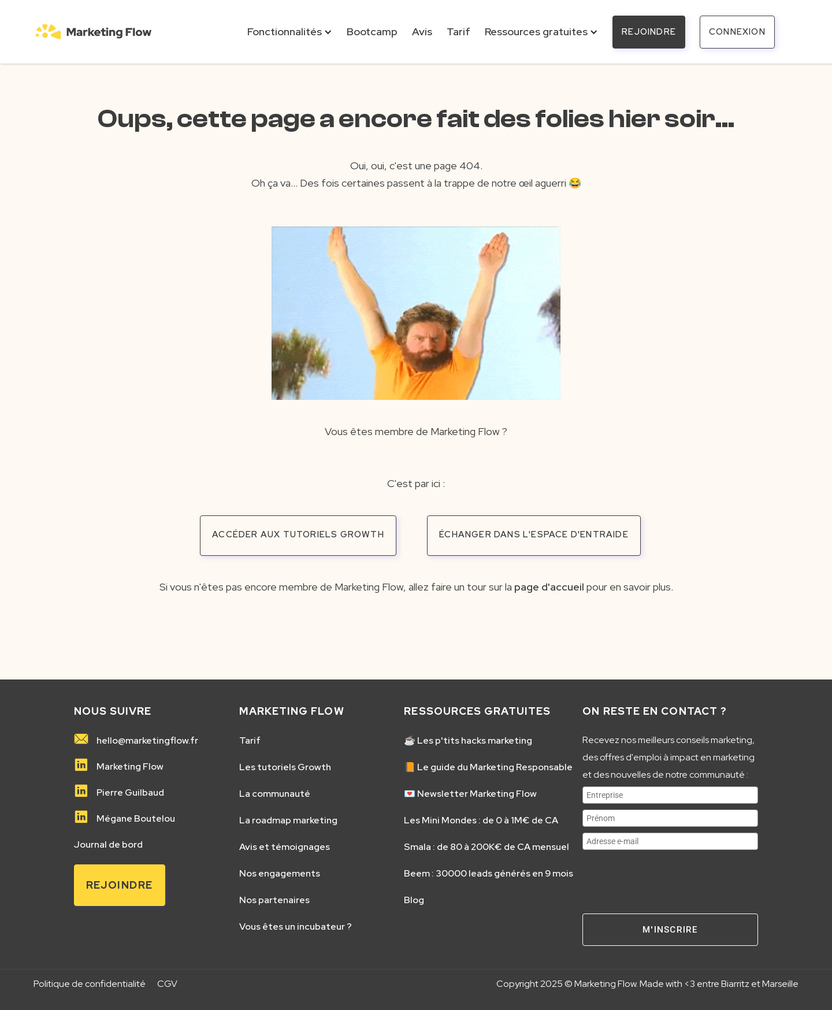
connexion (737, 32)
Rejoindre (119, 885)
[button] (289, 32)
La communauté (274, 794)
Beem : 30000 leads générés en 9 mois (488, 873)
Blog (414, 900)
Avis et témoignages (284, 847)
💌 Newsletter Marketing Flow (470, 794)
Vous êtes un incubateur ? (295, 927)
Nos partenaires (274, 900)
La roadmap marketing (288, 820)
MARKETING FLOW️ (291, 711)
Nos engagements (279, 873)
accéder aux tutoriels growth (298, 534)
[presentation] (670, 878)
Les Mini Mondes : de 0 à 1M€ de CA (481, 820)
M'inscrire (670, 929)
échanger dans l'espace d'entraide (534, 534)
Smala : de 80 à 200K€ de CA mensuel (486, 847)
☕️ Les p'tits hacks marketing (468, 741)
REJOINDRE (649, 32)
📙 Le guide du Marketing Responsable (488, 767)
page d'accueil (549, 586)
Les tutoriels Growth (285, 767)
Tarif (250, 741)
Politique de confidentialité (90, 984)
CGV (167, 984)
